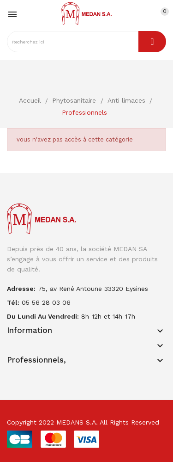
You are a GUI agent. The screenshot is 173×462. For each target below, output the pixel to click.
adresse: (21, 288)
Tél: (13, 302)
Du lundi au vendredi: (43, 316)
